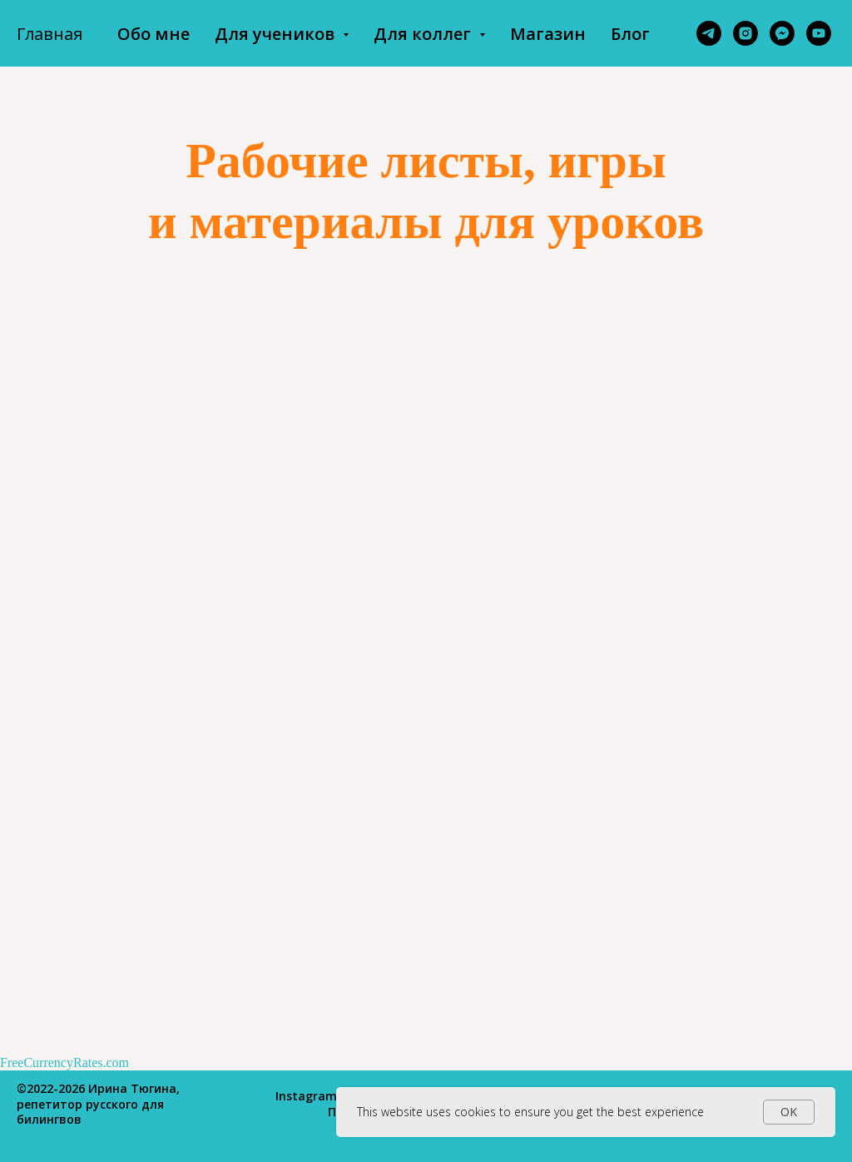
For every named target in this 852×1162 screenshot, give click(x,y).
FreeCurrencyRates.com (64, 1062)
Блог (630, 33)
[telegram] (708, 33)
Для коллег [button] (424, 33)
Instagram (306, 1096)
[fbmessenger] (782, 33)
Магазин (548, 33)
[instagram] (745, 33)
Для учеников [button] (277, 33)
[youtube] (818, 33)
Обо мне (153, 33)
